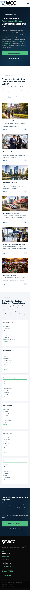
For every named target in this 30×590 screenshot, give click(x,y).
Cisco (9, 97)
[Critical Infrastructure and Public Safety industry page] (15, 241)
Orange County (6, 43)
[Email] (6, 563)
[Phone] (10, 563)
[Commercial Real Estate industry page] (15, 179)
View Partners (15, 529)
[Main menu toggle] (28, 3)
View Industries (15, 58)
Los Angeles (23, 41)
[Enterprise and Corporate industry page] (15, 148)
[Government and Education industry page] (15, 117)
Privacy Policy (4, 584)
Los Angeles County (8, 322)
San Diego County (7, 433)
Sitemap (10, 584)
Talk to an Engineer (15, 53)
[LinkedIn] (3, 563)
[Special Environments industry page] (15, 272)
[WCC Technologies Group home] (15, 542)
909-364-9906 (8, 515)
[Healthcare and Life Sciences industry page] (15, 210)
